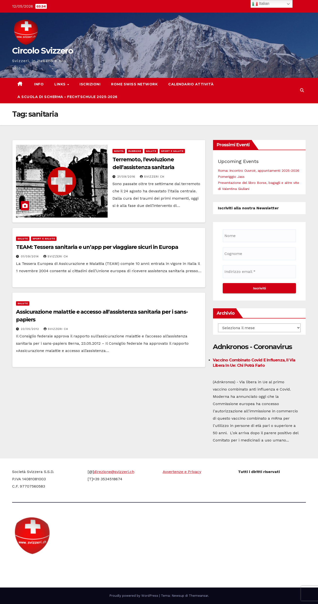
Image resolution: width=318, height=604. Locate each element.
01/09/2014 (30, 256)
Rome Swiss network (134, 84)
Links (60, 84)
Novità (119, 151)
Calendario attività (191, 84)
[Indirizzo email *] (259, 271)
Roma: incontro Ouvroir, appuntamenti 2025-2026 (258, 170)
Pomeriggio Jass (231, 177)
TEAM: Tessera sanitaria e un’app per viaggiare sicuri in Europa (97, 247)
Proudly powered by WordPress (134, 595)
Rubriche (134, 151)
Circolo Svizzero (42, 51)
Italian (260, 4)
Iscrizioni (90, 84)
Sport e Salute (172, 151)
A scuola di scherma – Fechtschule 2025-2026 (67, 97)
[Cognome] (259, 253)
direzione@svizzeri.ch (114, 471)
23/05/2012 (30, 329)
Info (38, 84)
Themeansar (198, 595)
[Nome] (259, 235)
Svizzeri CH (152, 176)
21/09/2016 (126, 176)
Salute (151, 151)
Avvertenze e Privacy (182, 471)
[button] (302, 90)
